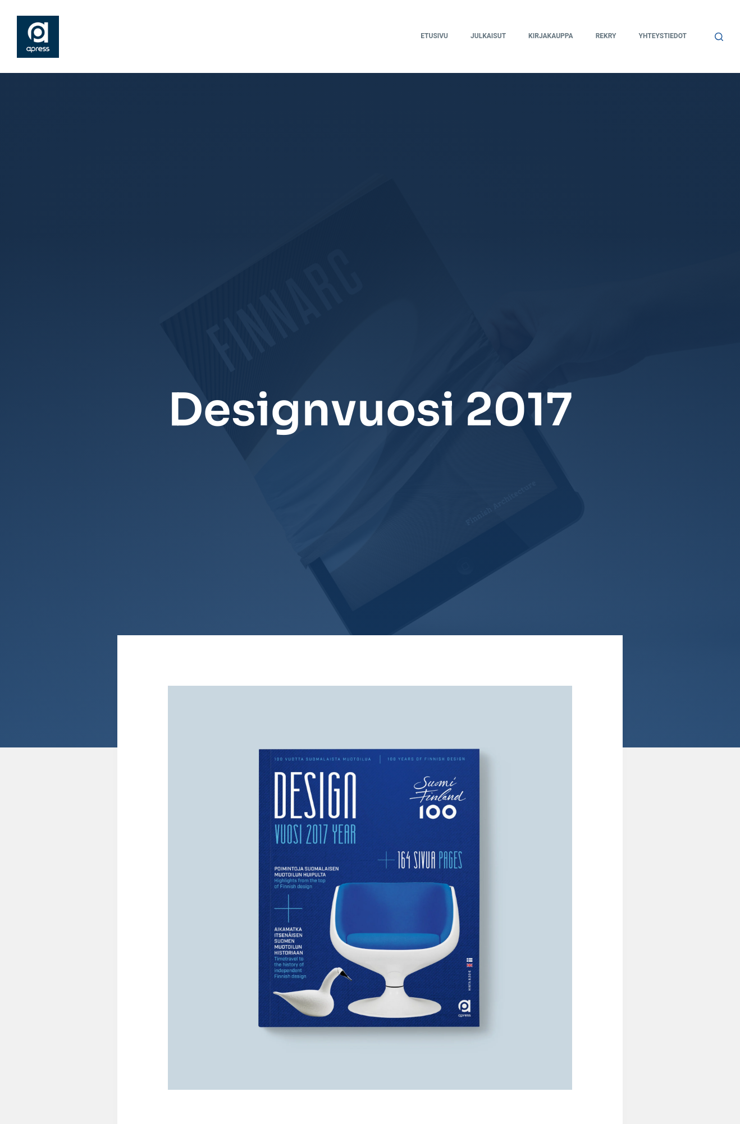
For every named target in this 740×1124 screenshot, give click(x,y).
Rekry (606, 36)
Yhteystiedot (663, 36)
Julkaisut (488, 36)
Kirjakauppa (550, 36)
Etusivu (434, 36)
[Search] (719, 37)
